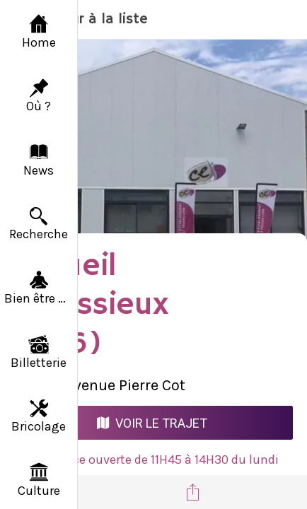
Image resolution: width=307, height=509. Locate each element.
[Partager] (192, 492)
